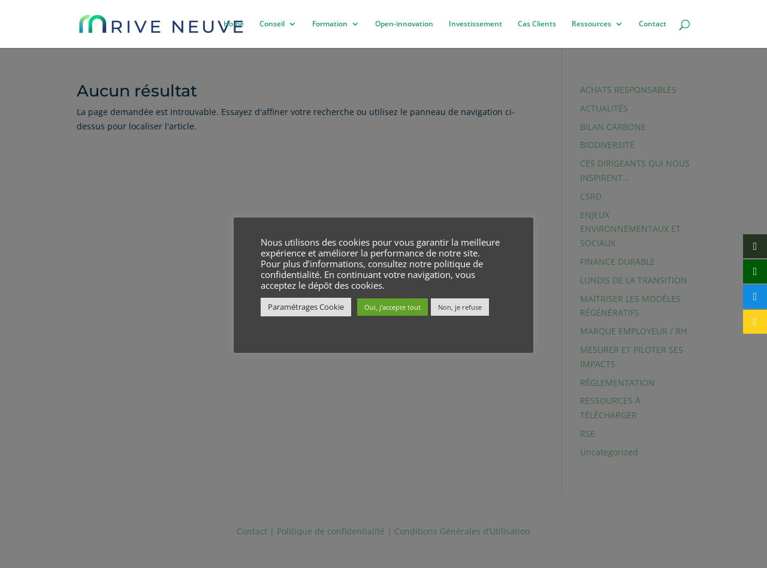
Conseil (272, 24)
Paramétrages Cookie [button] (306, 306)
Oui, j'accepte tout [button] (392, 307)
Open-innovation (404, 24)
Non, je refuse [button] (460, 307)
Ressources (591, 24)
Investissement (475, 24)
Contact (652, 24)
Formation (330, 24)
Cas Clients (537, 24)
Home (234, 24)
